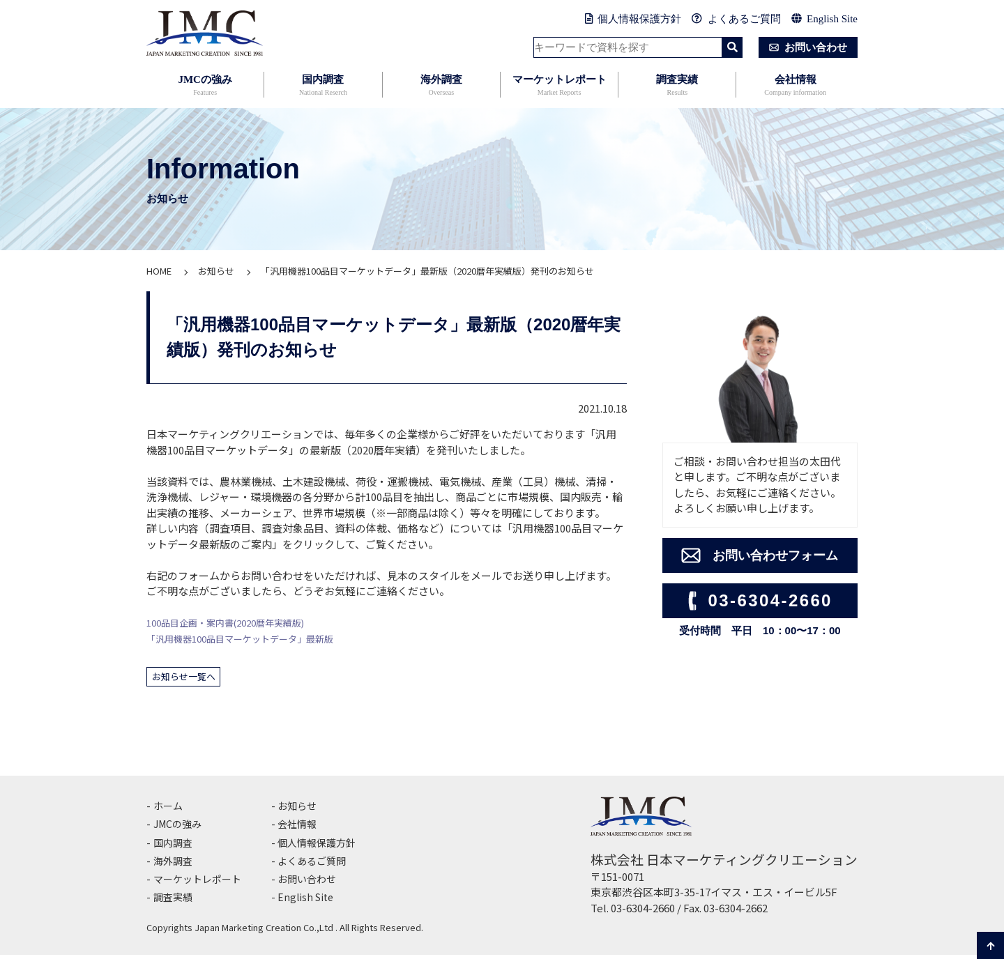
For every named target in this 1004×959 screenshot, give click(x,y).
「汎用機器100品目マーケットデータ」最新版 (254, 638)
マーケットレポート (559, 86)
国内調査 (322, 86)
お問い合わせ (805, 47)
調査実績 (677, 86)
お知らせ (216, 270)
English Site (824, 18)
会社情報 (794, 86)
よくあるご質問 (736, 18)
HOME (159, 270)
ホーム (169, 809)
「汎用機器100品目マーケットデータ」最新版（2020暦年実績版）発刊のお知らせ (427, 270)
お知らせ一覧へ (189, 677)
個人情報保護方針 (633, 18)
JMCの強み (205, 86)
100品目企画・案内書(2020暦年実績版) (237, 622)
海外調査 (441, 86)
